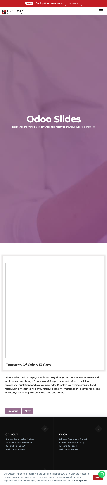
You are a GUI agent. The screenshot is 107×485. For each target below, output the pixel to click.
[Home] (13, 13)
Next (28, 411)
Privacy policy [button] (79, 481)
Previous (12, 411)
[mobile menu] (101, 10)
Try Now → (73, 3)
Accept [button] (98, 477)
